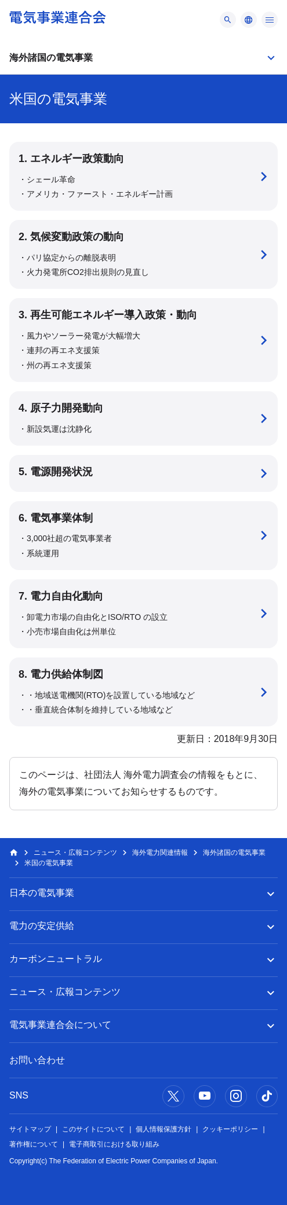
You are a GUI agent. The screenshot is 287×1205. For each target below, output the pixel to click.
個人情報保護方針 (163, 1129)
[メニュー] (228, 20)
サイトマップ (30, 1129)
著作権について (33, 1144)
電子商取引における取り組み (114, 1144)
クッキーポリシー (230, 1129)
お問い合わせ (37, 1060)
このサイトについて (93, 1129)
